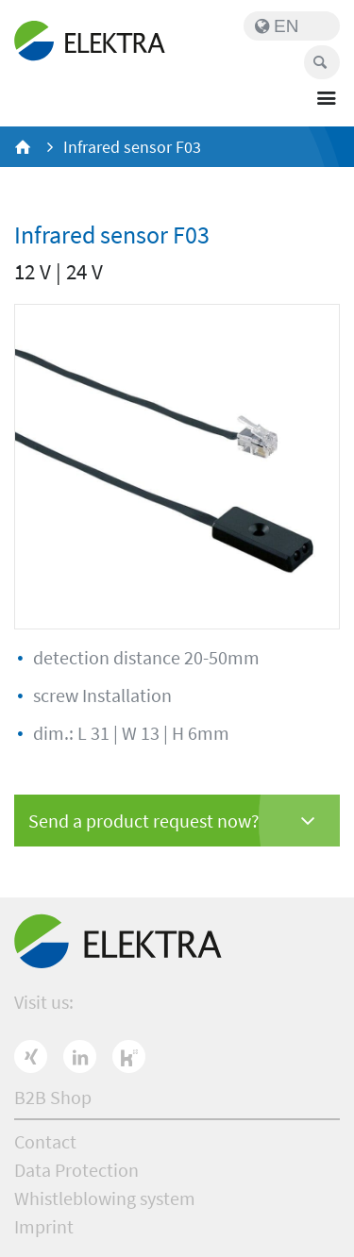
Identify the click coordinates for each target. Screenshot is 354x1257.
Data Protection (76, 1170)
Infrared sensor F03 (132, 147)
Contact (45, 1141)
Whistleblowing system (104, 1198)
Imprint (44, 1226)
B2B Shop (53, 1097)
